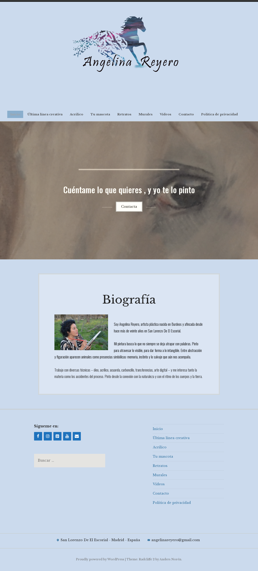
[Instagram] (48, 437)
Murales (146, 114)
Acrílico (76, 114)
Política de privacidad (219, 114)
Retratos (124, 114)
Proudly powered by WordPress (100, 560)
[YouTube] (67, 437)
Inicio (15, 114)
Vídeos (165, 114)
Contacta (129, 206)
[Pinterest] (57, 437)
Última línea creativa (44, 114)
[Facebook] (38, 437)
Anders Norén (170, 560)
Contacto (186, 114)
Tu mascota (100, 114)
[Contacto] (77, 437)
